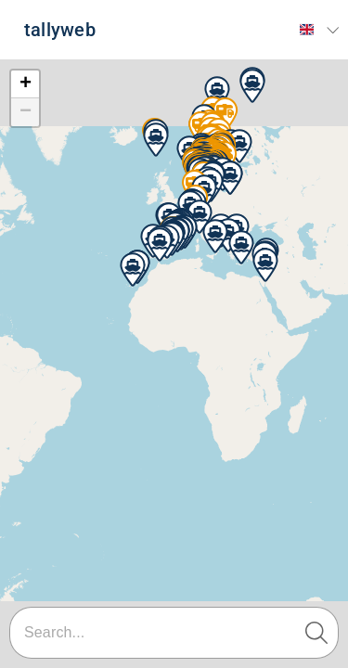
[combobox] (174, 633)
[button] (217, 93)
